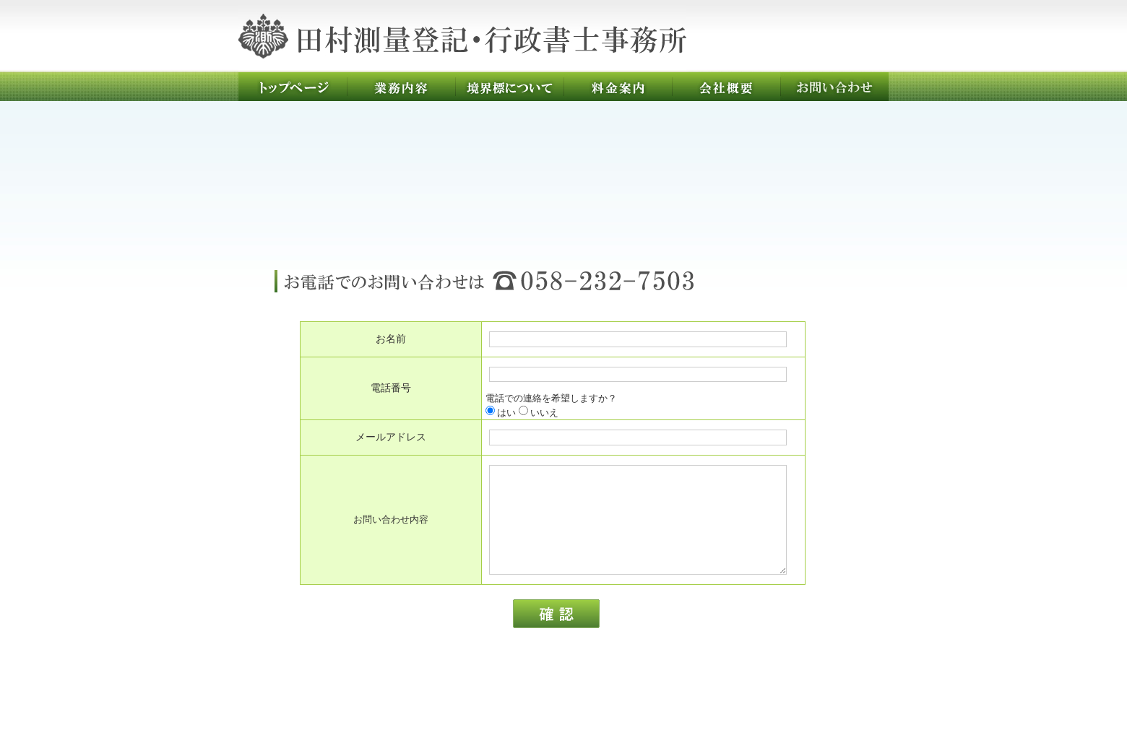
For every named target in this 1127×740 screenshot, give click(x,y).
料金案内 (618, 86)
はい (500, 412)
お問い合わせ (834, 86)
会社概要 (726, 86)
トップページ (292, 86)
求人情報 (690, 691)
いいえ (538, 412)
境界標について (509, 86)
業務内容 (401, 86)
